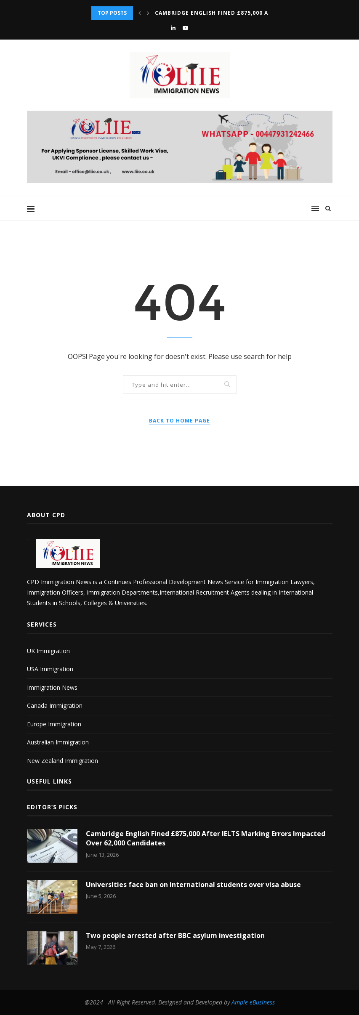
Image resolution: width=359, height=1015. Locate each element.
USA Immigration (50, 669)
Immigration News (52, 687)
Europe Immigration (54, 724)
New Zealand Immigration (62, 761)
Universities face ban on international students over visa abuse (193, 884)
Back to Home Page (179, 420)
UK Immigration (48, 651)
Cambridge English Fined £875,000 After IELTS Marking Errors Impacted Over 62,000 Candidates (205, 838)
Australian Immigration (58, 742)
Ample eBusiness (253, 1002)
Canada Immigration (54, 705)
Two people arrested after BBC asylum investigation (175, 935)
